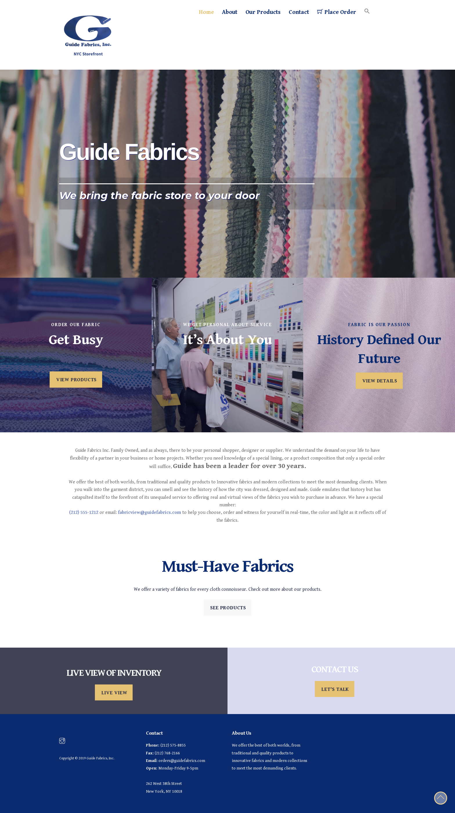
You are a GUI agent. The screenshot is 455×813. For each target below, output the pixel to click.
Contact (299, 12)
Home (206, 12)
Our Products (263, 12)
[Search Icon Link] (367, 12)
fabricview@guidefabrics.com (149, 512)
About (229, 12)
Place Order (336, 12)
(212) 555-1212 (83, 512)
